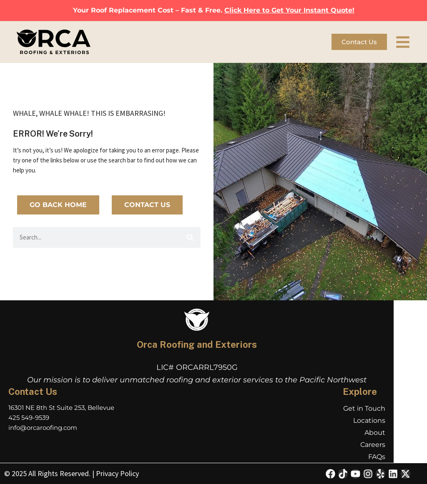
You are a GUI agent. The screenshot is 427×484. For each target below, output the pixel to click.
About (374, 433)
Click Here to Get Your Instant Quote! (289, 10)
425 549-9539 (28, 418)
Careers (372, 445)
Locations (369, 420)
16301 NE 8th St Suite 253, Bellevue (61, 408)
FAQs (376, 457)
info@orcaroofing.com (42, 428)
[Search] (190, 237)
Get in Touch (364, 408)
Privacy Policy (117, 473)
